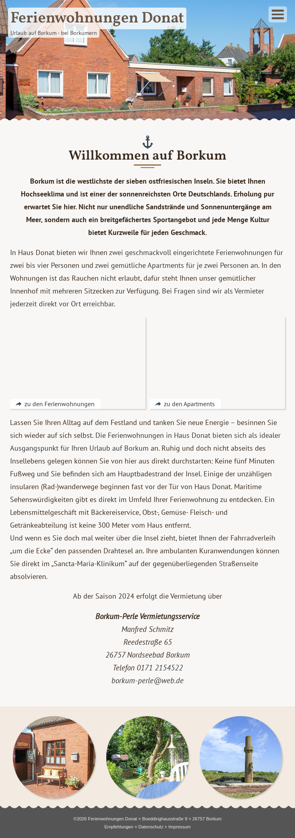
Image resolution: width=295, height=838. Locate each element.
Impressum (179, 826)
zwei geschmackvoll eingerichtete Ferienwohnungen (190, 252)
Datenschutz (150, 826)
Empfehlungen (118, 826)
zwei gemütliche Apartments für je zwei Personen (172, 265)
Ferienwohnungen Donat (112, 818)
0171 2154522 (160, 667)
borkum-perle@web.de (147, 680)
